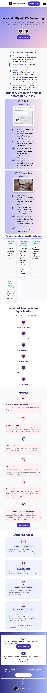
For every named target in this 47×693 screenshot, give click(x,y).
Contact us (23, 661)
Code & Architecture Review (23, 610)
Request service (23, 37)
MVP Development (23, 569)
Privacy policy (23, 681)
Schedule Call (34, 3)
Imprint (23, 679)
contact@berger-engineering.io (23, 683)
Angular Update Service (23, 587)
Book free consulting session (23, 684)
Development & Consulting (24, 546)
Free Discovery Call (23, 646)
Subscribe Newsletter (23, 675)
